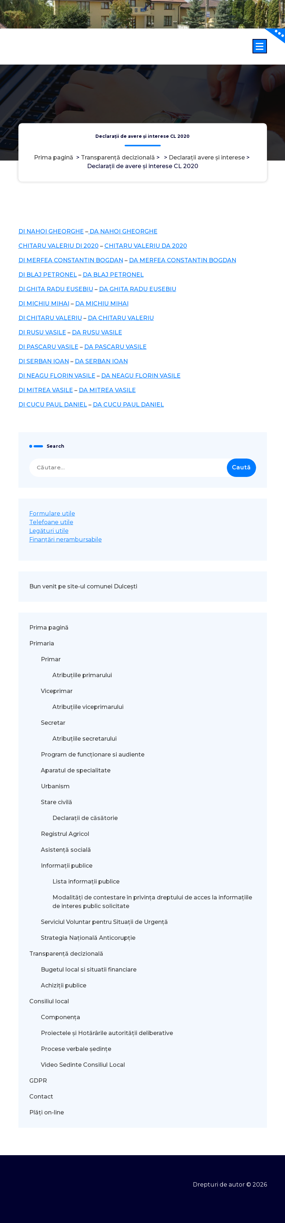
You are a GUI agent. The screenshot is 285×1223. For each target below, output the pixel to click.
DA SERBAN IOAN (101, 361)
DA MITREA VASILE (107, 390)
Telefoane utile (51, 522)
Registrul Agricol (66, 833)
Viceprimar (57, 691)
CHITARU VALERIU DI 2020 (58, 245)
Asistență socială (66, 849)
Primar (51, 659)
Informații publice (66, 865)
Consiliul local (49, 1001)
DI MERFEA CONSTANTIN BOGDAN (70, 260)
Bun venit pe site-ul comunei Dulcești (83, 586)
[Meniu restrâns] (259, 46)
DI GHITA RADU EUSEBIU (55, 289)
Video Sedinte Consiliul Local (83, 1064)
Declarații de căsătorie (85, 818)
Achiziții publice (63, 985)
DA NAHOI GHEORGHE (122, 231)
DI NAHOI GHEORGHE (51, 231)
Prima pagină (53, 157)
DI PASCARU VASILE (48, 346)
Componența (60, 1017)
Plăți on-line (46, 1112)
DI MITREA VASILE (45, 390)
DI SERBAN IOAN (43, 361)
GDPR (38, 1080)
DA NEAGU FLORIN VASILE (141, 375)
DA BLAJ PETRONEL (113, 274)
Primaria (41, 643)
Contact (41, 1096)
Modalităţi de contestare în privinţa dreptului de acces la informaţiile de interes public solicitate (152, 901)
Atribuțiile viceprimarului (88, 706)
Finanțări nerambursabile (65, 539)
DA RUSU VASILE (97, 332)
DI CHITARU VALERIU (50, 318)
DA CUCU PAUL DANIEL (128, 404)
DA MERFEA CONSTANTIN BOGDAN (182, 260)
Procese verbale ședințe (76, 1049)
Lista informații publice (86, 881)
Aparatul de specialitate (76, 770)
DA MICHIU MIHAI (102, 303)
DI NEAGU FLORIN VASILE (56, 375)
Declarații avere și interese (207, 157)
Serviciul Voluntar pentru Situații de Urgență (104, 922)
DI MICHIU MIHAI (43, 303)
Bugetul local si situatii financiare (89, 969)
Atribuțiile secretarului (84, 738)
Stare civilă (56, 802)
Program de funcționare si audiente (92, 754)
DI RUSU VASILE (42, 332)
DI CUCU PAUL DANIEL (52, 404)
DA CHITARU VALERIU (121, 318)
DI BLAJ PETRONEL (47, 274)
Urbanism (55, 786)
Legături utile (49, 530)
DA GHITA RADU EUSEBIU (137, 289)
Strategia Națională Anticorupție (88, 937)
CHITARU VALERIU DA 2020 (145, 245)
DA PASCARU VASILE (115, 346)
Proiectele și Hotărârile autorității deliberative (107, 1033)
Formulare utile (52, 513)
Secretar (53, 722)
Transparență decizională (118, 157)
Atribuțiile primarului (82, 675)
